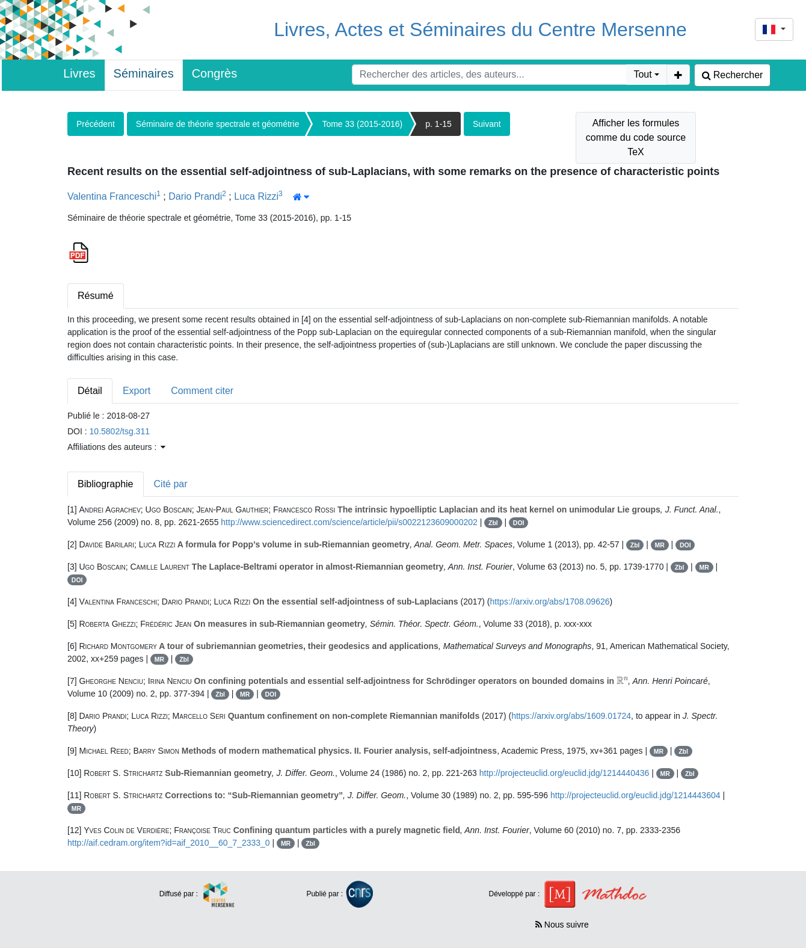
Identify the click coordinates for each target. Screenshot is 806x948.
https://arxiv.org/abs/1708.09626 (550, 601)
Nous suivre (562, 924)
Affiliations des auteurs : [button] (116, 447)
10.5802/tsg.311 (120, 431)
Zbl (493, 522)
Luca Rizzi (256, 196)
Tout (642, 74)
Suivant (487, 124)
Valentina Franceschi (111, 196)
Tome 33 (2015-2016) (362, 124)
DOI (519, 522)
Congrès (215, 73)
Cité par (171, 484)
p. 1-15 (438, 124)
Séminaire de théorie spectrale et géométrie (218, 124)
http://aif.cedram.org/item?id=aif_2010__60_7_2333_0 (168, 843)
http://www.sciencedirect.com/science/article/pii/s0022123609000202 (349, 522)
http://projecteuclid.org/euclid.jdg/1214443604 (635, 795)
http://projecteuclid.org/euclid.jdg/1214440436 (564, 773)
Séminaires (144, 73)
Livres (79, 73)
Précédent (95, 124)
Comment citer (202, 391)
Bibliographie (106, 484)
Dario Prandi (195, 196)
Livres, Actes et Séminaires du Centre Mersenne (480, 29)
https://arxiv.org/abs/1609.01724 (571, 716)
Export (136, 391)
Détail (90, 391)
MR (660, 545)
